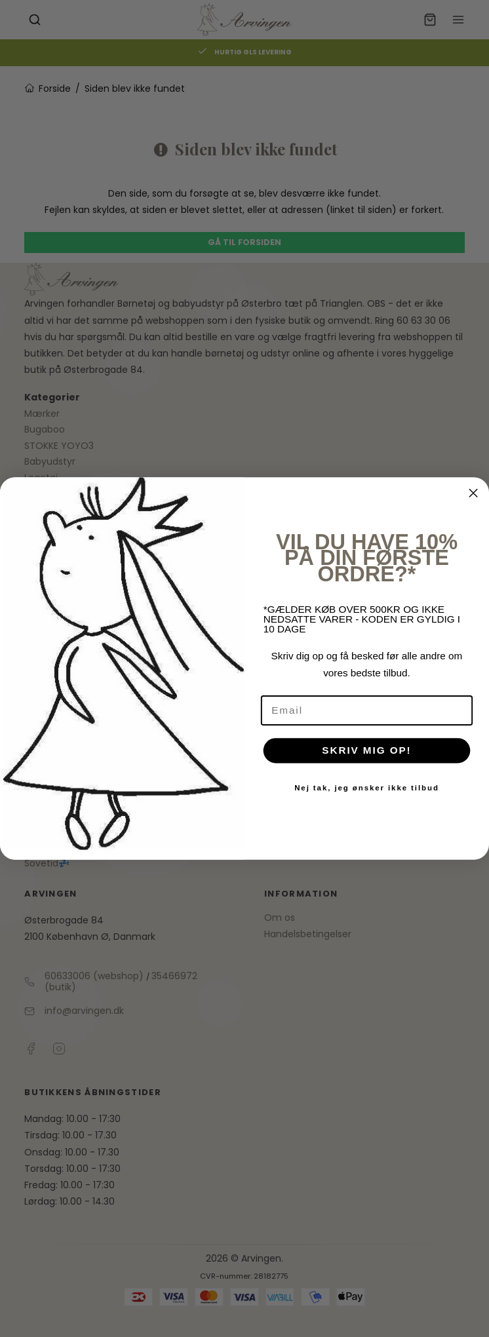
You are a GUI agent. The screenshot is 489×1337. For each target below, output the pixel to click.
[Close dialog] (473, 493)
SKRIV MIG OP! (366, 750)
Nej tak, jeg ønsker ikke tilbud (366, 788)
